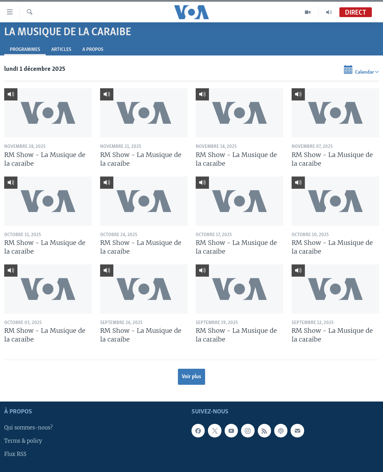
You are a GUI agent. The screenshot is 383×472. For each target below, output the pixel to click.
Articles (61, 49)
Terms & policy (23, 441)
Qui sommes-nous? (28, 428)
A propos (92, 49)
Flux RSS (15, 454)
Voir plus (191, 377)
